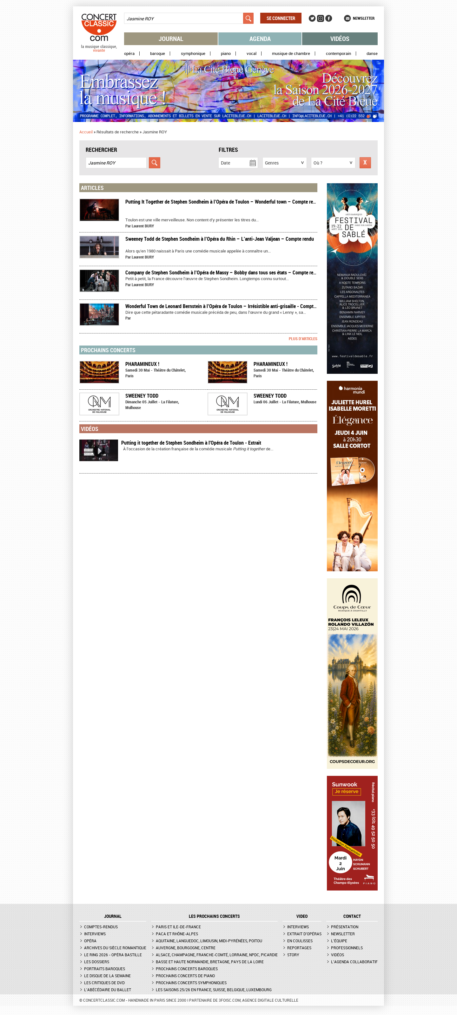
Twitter (312, 18)
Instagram (320, 18)
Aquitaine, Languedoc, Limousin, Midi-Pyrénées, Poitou (209, 940)
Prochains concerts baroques (187, 968)
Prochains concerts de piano (185, 975)
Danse (372, 53)
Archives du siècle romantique (115, 947)
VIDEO (302, 916)
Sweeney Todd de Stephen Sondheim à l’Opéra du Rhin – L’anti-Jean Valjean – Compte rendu (219, 238)
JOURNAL (113, 916)
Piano (226, 53)
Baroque (157, 53)
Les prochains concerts (214, 916)
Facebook (328, 18)
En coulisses (300, 940)
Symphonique (193, 53)
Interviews (95, 933)
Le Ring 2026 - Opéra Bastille (113, 954)
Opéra (129, 53)
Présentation (344, 926)
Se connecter (281, 18)
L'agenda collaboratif (354, 961)
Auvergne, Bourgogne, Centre (185, 947)
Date (225, 163)
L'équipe (339, 940)
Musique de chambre (291, 53)
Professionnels (347, 947)
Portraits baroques (104, 968)
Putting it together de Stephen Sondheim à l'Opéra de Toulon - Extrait (191, 442)
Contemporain (338, 53)
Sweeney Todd (141, 395)
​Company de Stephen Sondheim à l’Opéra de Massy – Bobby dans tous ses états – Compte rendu (223, 272)
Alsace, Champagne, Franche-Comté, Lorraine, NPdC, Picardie (217, 954)
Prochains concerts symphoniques (191, 982)
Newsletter (363, 18)
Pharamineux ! (142, 363)
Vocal (251, 53)
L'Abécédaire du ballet (107, 989)
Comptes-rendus (101, 926)
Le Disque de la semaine (107, 975)
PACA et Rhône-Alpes (177, 933)
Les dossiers (96, 961)
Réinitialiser (365, 162)
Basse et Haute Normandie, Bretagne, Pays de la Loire (210, 961)
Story (293, 954)
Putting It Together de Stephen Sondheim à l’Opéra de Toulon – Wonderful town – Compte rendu (223, 201)
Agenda (260, 38)
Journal (171, 38)
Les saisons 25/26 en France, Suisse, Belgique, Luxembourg (214, 989)
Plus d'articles (303, 338)
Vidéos (339, 38)
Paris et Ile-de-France (178, 926)
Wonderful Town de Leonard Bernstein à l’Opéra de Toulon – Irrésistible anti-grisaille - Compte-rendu (227, 306)
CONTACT (352, 916)
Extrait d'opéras (304, 933)
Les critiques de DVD (104, 982)
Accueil (86, 132)
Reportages (299, 947)
